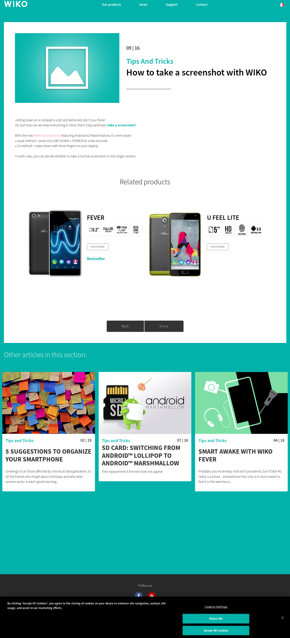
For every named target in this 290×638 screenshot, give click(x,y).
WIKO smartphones (47, 135)
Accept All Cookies (216, 633)
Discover (98, 246)
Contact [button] (201, 4)
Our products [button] (111, 4)
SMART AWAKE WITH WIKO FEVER (235, 455)
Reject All (216, 621)
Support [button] (172, 4)
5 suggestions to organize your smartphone (48, 455)
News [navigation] (143, 4)
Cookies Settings (216, 609)
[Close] (283, 620)
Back (125, 326)
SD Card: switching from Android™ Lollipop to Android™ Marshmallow (141, 455)
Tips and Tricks (149, 61)
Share (164, 326)
